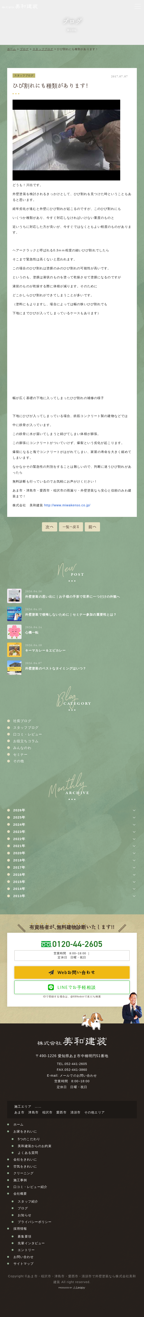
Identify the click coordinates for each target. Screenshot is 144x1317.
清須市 (75, 1112)
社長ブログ (22, 721)
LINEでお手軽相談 (76, 987)
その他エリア (94, 1112)
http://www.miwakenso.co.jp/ (67, 505)
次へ (50, 527)
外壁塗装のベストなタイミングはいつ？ (55, 668)
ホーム (11, 49)
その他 (18, 761)
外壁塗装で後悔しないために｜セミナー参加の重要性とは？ (71, 614)
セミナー (20, 754)
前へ (92, 527)
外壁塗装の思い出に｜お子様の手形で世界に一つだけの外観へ (72, 596)
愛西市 (61, 1112)
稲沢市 (47, 1112)
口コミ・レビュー (27, 734)
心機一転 (32, 632)
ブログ (24, 49)
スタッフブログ (43, 49)
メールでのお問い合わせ (78, 1075)
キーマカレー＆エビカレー (45, 650)
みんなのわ (22, 748)
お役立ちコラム (26, 741)
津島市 (33, 1112)
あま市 (19, 1112)
